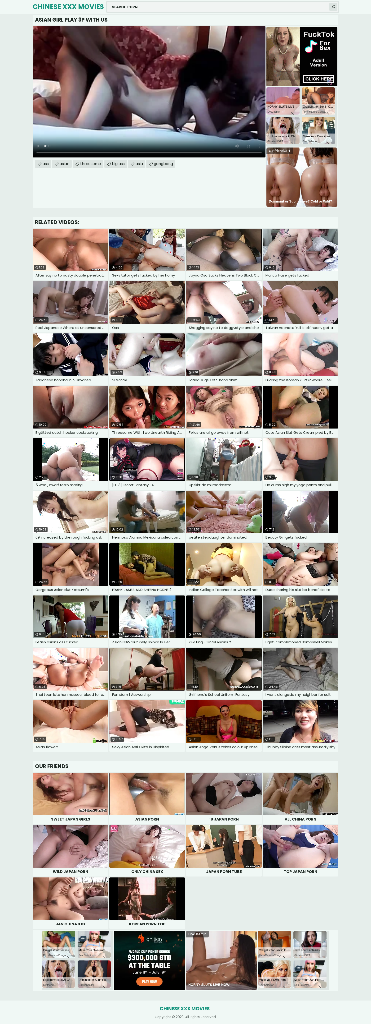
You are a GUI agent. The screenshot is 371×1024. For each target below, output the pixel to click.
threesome (90, 163)
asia (139, 163)
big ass (118, 163)
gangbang (163, 163)
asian (64, 163)
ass (46, 163)
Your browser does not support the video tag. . (149, 91)
